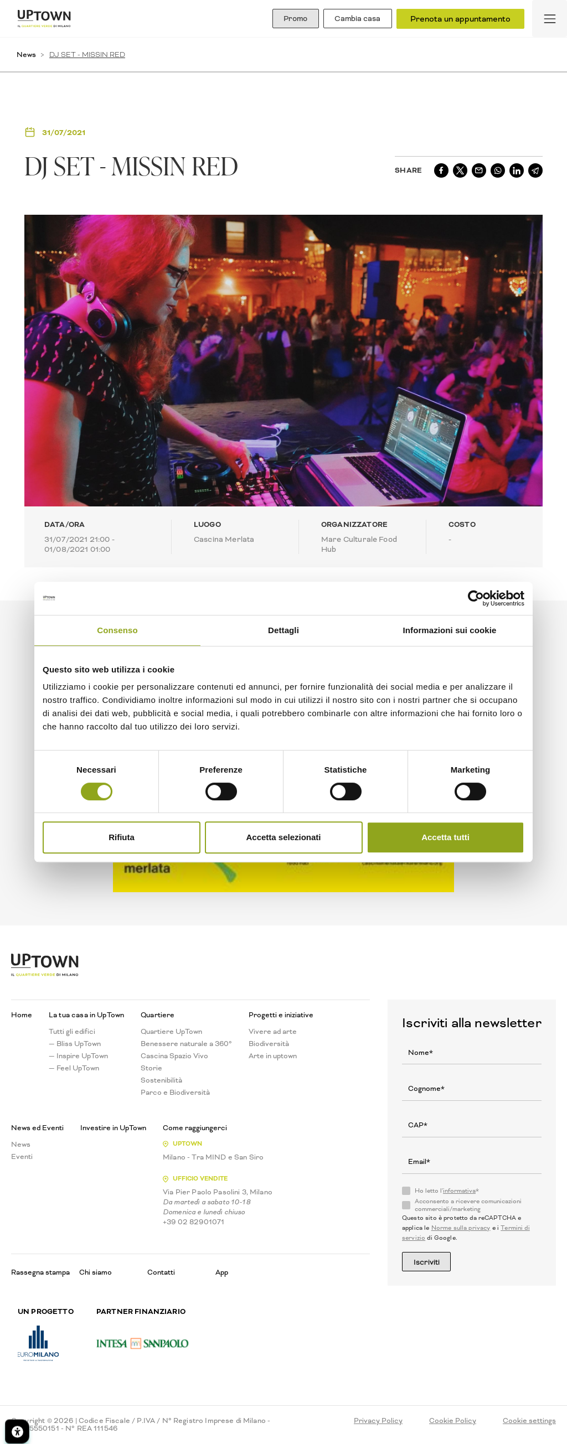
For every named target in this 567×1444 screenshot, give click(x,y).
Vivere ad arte (273, 1032)
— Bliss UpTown (75, 1044)
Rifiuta (122, 837)
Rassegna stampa (40, 1272)
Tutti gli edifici (72, 1032)
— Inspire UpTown (78, 1056)
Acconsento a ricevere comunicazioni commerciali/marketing (468, 1205)
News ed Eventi (37, 1128)
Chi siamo (95, 1272)
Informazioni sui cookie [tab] (450, 630)
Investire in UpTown (113, 1128)
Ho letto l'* (447, 1191)
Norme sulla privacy (461, 1228)
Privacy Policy (378, 1421)
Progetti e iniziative (281, 1015)
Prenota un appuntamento (460, 18)
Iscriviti (430, 1261)
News (26, 54)
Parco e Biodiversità (175, 1092)
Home (21, 1015)
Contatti (161, 1272)
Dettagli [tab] (283, 630)
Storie (151, 1068)
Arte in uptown (273, 1056)
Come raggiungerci (195, 1128)
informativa (459, 1191)
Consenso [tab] (117, 630)
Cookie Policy (452, 1421)
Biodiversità (269, 1044)
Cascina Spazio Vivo (174, 1056)
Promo (284, 18)
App (221, 1272)
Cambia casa (353, 18)
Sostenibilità (161, 1080)
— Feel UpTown (74, 1068)
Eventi (22, 1157)
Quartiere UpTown (171, 1032)
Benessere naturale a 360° (186, 1044)
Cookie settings (529, 1421)
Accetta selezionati (283, 837)
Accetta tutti (445, 837)
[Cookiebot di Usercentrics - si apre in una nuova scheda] (475, 598)
